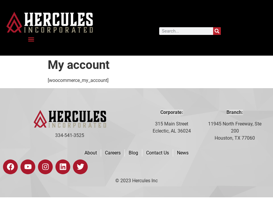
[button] (31, 39)
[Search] (217, 31)
